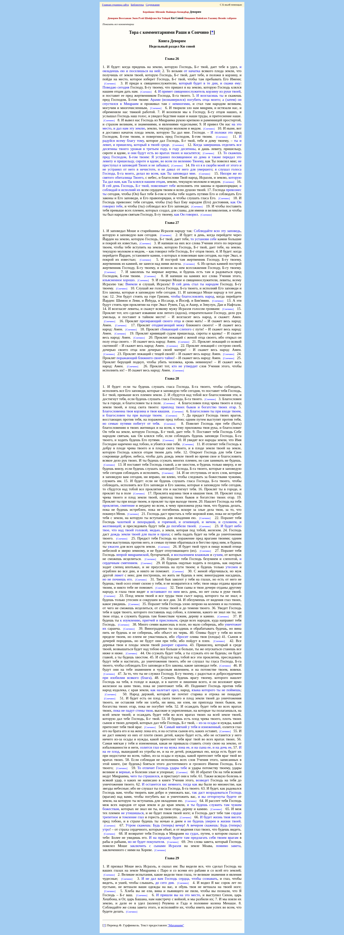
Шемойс (160, 11)
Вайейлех (201, 18)
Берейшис (149, 11)
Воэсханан (125, 18)
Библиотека (137, 4)
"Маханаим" (176, 925)
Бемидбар (183, 11)
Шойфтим (150, 18)
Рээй (141, 18)
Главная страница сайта (115, 4)
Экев (135, 18)
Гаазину (213, 18)
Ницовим (189, 18)
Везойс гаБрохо (227, 18)
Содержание (153, 4)
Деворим (113, 18)
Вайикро (171, 11)
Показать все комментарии (118, 24)
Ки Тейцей (164, 18)
